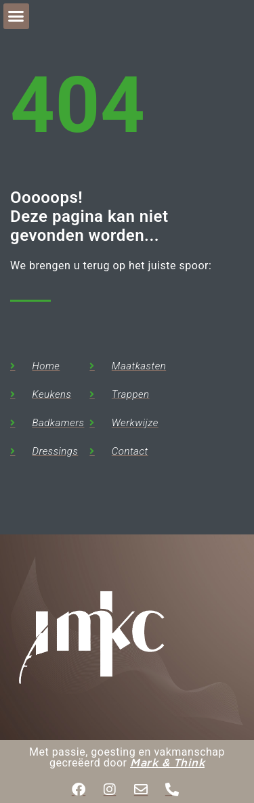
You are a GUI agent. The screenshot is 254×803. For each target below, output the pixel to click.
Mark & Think (167, 763)
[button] (16, 16)
